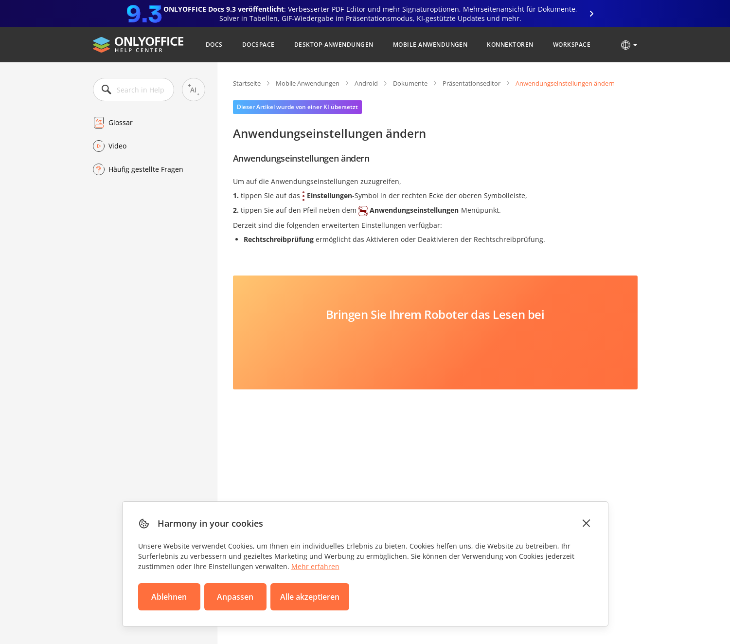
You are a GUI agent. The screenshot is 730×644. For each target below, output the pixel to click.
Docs (214, 44)
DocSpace (258, 44)
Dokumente (410, 83)
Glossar (120, 122)
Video (117, 145)
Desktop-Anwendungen (334, 44)
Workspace (571, 44)
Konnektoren (510, 44)
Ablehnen (169, 596)
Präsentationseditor (471, 83)
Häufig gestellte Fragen (145, 169)
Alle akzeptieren (309, 596)
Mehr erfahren (315, 566)
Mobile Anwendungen (430, 44)
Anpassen (235, 596)
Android (366, 83)
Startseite (247, 83)
